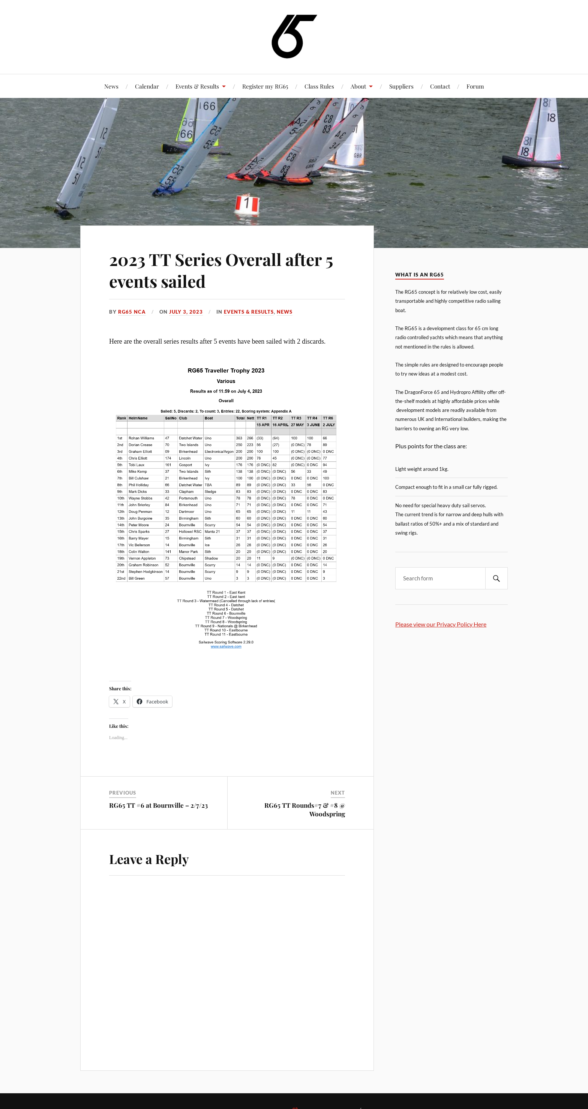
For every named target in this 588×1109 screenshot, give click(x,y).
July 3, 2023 (186, 312)
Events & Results (197, 86)
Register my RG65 (265, 86)
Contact (440, 86)
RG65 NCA (132, 312)
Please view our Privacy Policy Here (440, 624)
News (111, 86)
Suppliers (401, 86)
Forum (475, 86)
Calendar (147, 86)
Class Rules (319, 86)
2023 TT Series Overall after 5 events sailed (221, 270)
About (358, 86)
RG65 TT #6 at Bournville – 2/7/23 (158, 805)
